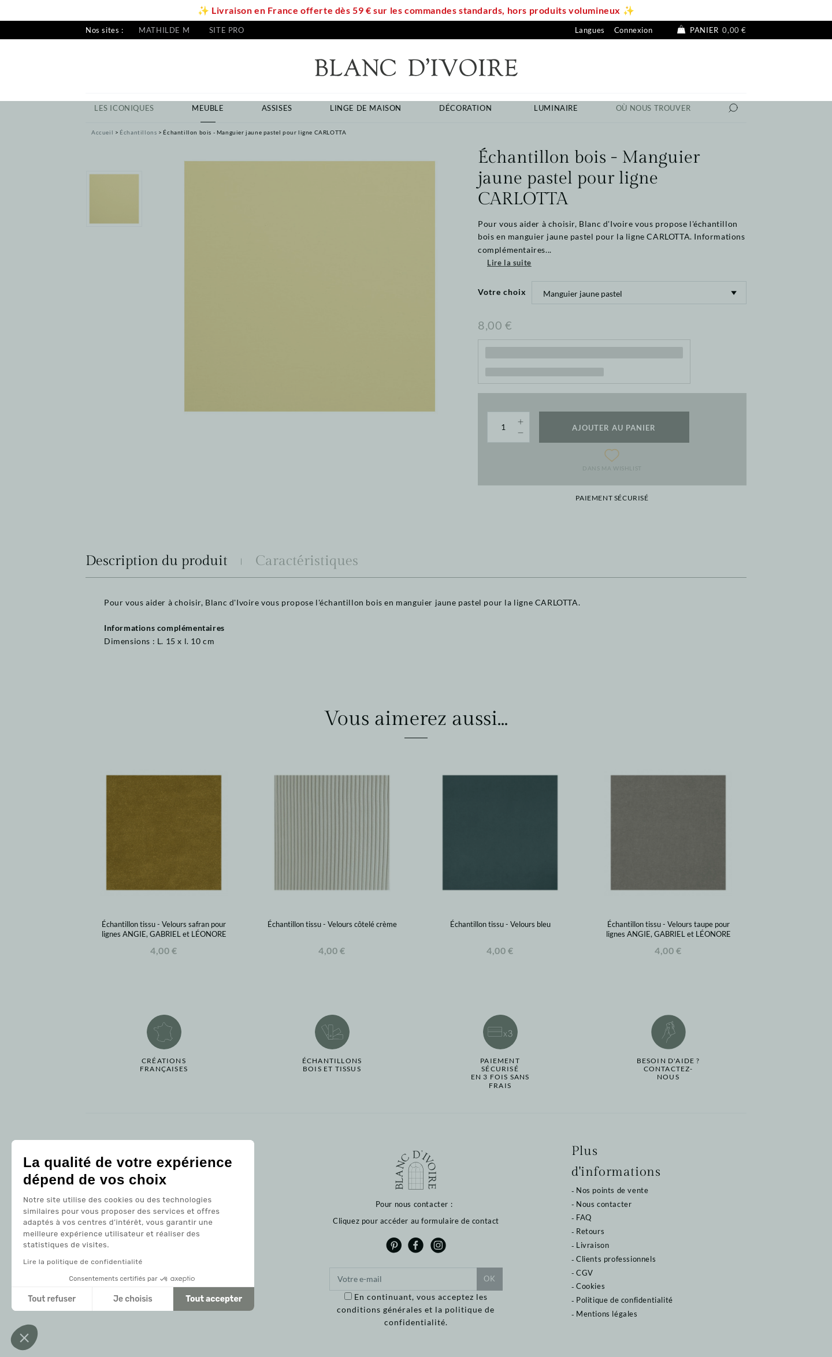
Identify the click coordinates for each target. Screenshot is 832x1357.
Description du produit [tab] (157, 561)
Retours (590, 1231)
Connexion (633, 30)
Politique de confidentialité (624, 1299)
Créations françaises (164, 1065)
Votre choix (502, 292)
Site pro (226, 30)
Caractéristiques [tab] (306, 561)
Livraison (592, 1245)
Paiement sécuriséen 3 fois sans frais (500, 1073)
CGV (584, 1272)
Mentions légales (607, 1313)
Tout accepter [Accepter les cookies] (213, 1299)
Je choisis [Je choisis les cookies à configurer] (133, 1299)
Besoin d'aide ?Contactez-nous (668, 1069)
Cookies (590, 1286)
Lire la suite (509, 262)
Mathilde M (164, 30)
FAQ (584, 1217)
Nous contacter (604, 1204)
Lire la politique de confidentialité (83, 1262)
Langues (590, 30)
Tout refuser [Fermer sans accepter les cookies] (52, 1299)
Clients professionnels (616, 1258)
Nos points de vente (612, 1190)
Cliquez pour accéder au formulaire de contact (416, 1220)
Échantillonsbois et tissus (332, 1065)
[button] (24, 1337)
